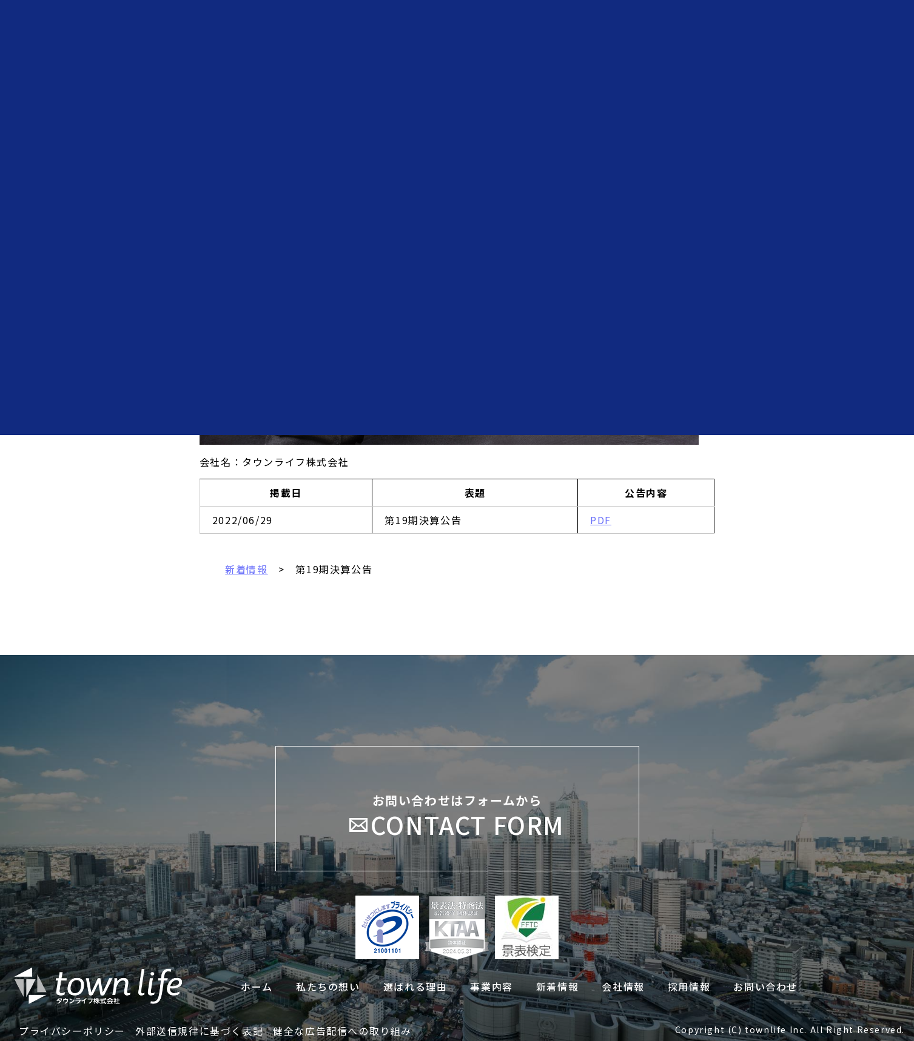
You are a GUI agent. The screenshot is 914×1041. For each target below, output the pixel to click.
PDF (600, 520)
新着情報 (246, 569)
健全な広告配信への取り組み (342, 1030)
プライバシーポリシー (72, 1030)
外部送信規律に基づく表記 (199, 1030)
